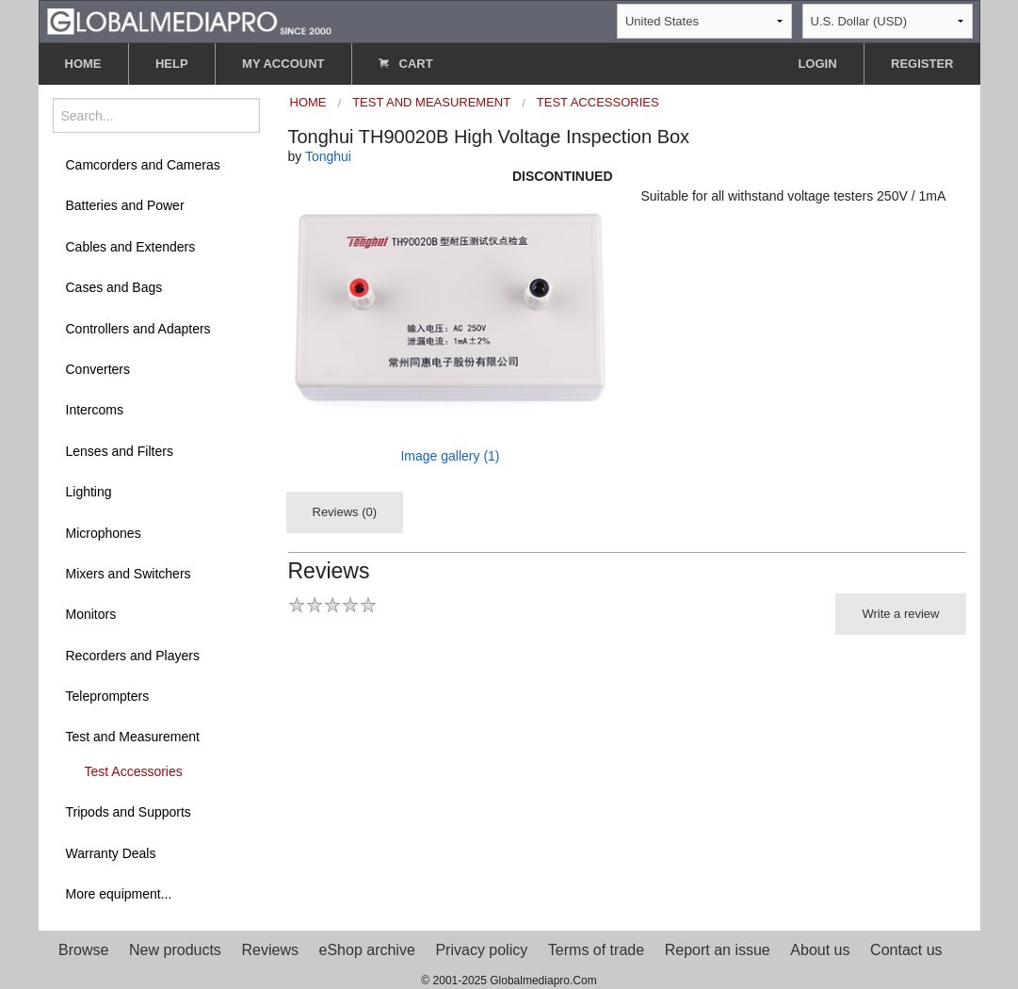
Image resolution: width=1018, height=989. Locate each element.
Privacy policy (481, 950)
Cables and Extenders (131, 246)
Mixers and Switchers (128, 573)
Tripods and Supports (128, 811)
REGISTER (922, 64)
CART (406, 64)
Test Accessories (134, 771)
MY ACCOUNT (283, 64)
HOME (83, 64)
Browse (83, 950)
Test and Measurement (133, 736)
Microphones (103, 533)
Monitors (91, 614)
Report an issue (717, 950)
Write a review (900, 614)
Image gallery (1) (449, 455)
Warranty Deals (111, 853)
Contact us (906, 950)
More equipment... (119, 893)
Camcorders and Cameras (143, 164)
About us (819, 950)
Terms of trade (596, 950)
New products (175, 950)
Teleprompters (108, 696)
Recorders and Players (133, 655)
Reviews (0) (345, 512)
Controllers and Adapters (138, 328)
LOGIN (817, 64)
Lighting (89, 491)
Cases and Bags (114, 287)
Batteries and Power (125, 205)
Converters (98, 369)
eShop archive (367, 950)
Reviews (269, 950)
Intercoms (94, 409)
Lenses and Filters (119, 451)
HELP (171, 64)
